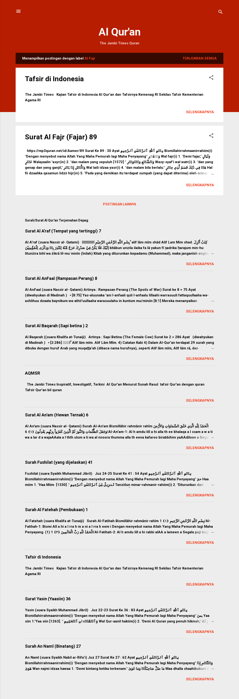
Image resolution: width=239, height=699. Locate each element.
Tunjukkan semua (200, 58)
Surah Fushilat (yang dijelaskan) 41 (59, 462)
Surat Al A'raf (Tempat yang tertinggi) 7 (63, 230)
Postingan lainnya (119, 204)
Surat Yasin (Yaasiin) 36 (47, 598)
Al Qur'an (119, 32)
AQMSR (32, 373)
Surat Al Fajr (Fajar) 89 (61, 137)
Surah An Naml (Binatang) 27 (53, 646)
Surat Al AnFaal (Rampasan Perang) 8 (61, 278)
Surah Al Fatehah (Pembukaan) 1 (56, 509)
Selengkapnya (200, 112)
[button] (211, 78)
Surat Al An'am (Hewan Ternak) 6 (56, 414)
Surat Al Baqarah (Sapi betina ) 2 (56, 325)
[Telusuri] (220, 13)
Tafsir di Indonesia (54, 79)
